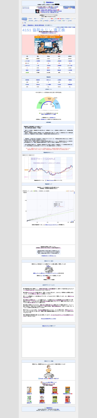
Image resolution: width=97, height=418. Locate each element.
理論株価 (24, 18)
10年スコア (28, 65)
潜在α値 (38, 84)
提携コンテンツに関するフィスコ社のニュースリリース (45, 273)
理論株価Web (50, 2)
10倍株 (40, 20)
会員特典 (65, 8)
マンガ (73, 18)
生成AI (55, 18)
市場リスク (49, 79)
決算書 (61, 27)
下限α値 (27, 84)
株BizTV (50, 378)
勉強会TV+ (68, 18)
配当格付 (29, 18)
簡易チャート (36, 18)
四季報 (65, 27)
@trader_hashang (43, 378)
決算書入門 (29, 393)
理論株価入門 (55, 402)
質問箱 (73, 8)
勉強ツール (64, 20)
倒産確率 (51, 20)
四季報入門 (54, 393)
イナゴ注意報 (58, 20)
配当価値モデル (52, 117)
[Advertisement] (48, 236)
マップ (49, 18)
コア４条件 (28, 60)
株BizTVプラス (46, 325)
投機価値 (70, 79)
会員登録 (66, 6)
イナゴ (70, 65)
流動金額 (59, 70)
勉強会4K (62, 18)
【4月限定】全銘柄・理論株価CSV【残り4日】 (48, 9)
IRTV (44, 275)
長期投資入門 (68, 402)
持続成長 (59, 60)
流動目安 (48, 70)
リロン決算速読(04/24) (51, 8)
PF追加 (73, 27)
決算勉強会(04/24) (42, 8)
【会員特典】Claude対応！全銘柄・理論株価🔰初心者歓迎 (51, 11)
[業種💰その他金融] (54, 6)
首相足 (70, 20)
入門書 (24, 22)
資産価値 (27, 79)
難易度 (27, 70)
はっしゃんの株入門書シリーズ (48, 382)
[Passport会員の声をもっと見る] (48, 318)
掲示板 (69, 27)
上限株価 (59, 79)
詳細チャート (43, 18)
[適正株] (36, 25)
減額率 (48, 84)
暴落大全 (42, 393)
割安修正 (49, 60)
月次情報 (24, 20)
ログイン (72, 6)
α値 (38, 65)
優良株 (36, 20)
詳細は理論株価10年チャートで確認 (48, 114)
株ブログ (56, 378)
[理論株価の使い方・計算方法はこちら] (48, 255)
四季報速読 (45, 20)
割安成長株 (30, 20)
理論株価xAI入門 (67, 393)
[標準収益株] (41, 25)
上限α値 (59, 84)
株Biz (24, 25)
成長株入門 (29, 402)
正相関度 (38, 60)
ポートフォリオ (25, 8)
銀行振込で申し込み (54, 12)
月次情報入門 (42, 402)
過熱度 (38, 70)
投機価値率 (70, 84)
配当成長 (70, 60)
